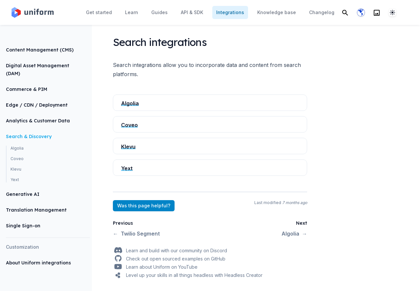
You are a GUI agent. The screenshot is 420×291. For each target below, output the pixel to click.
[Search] (345, 12)
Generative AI (22, 194)
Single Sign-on (23, 226)
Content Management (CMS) (40, 50)
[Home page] (32, 12)
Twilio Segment (136, 233)
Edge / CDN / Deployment (37, 105)
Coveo (17, 158)
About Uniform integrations (38, 263)
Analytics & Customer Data (38, 121)
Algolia (17, 148)
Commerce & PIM (26, 89)
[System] (392, 12)
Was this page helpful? (143, 205)
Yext (14, 179)
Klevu (15, 169)
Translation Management (36, 210)
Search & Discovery (29, 136)
